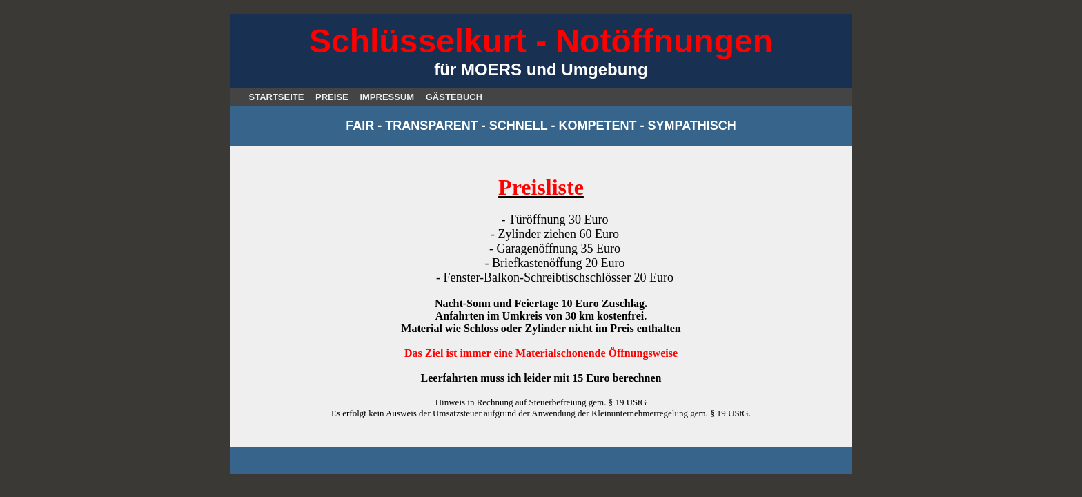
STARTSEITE (276, 97)
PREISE (331, 97)
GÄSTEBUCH (454, 97)
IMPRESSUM (387, 97)
